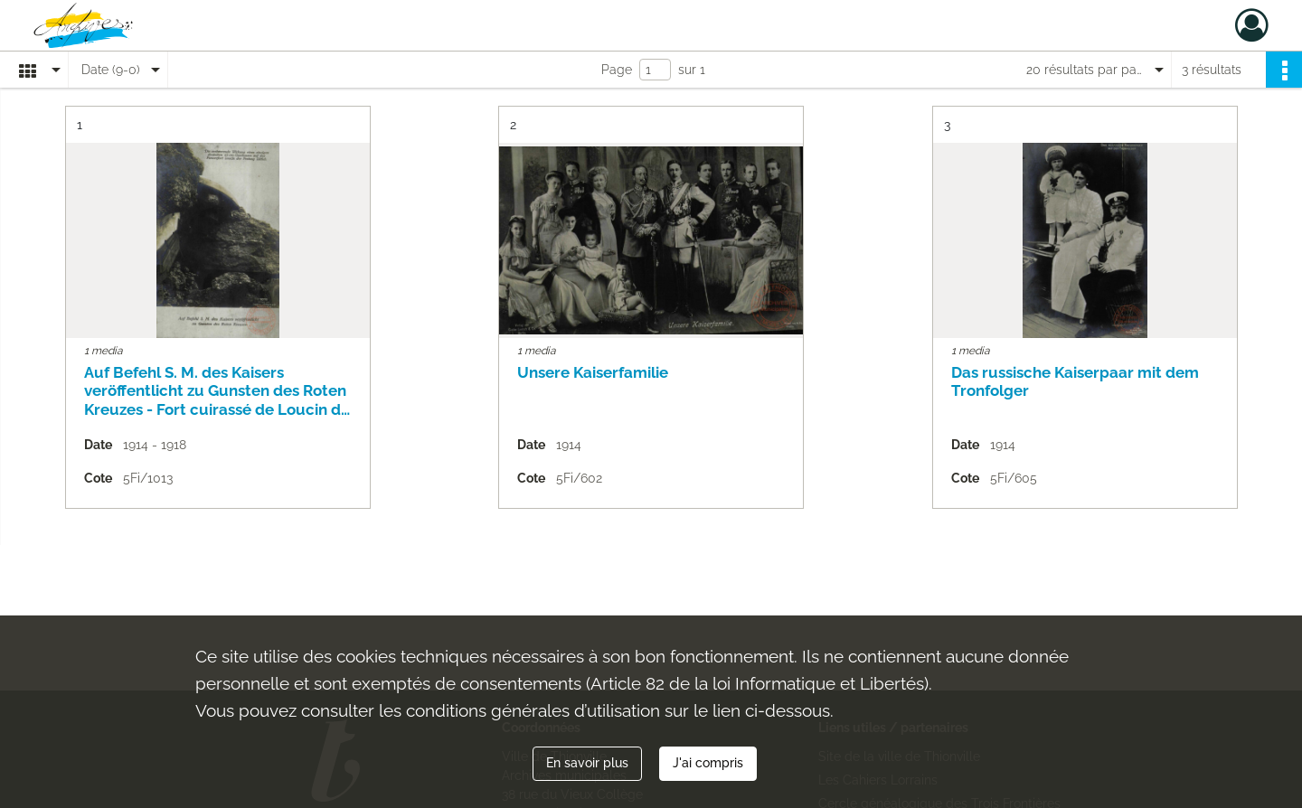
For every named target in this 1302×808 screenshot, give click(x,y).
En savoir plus (587, 763)
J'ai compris (708, 763)
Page (616, 69)
